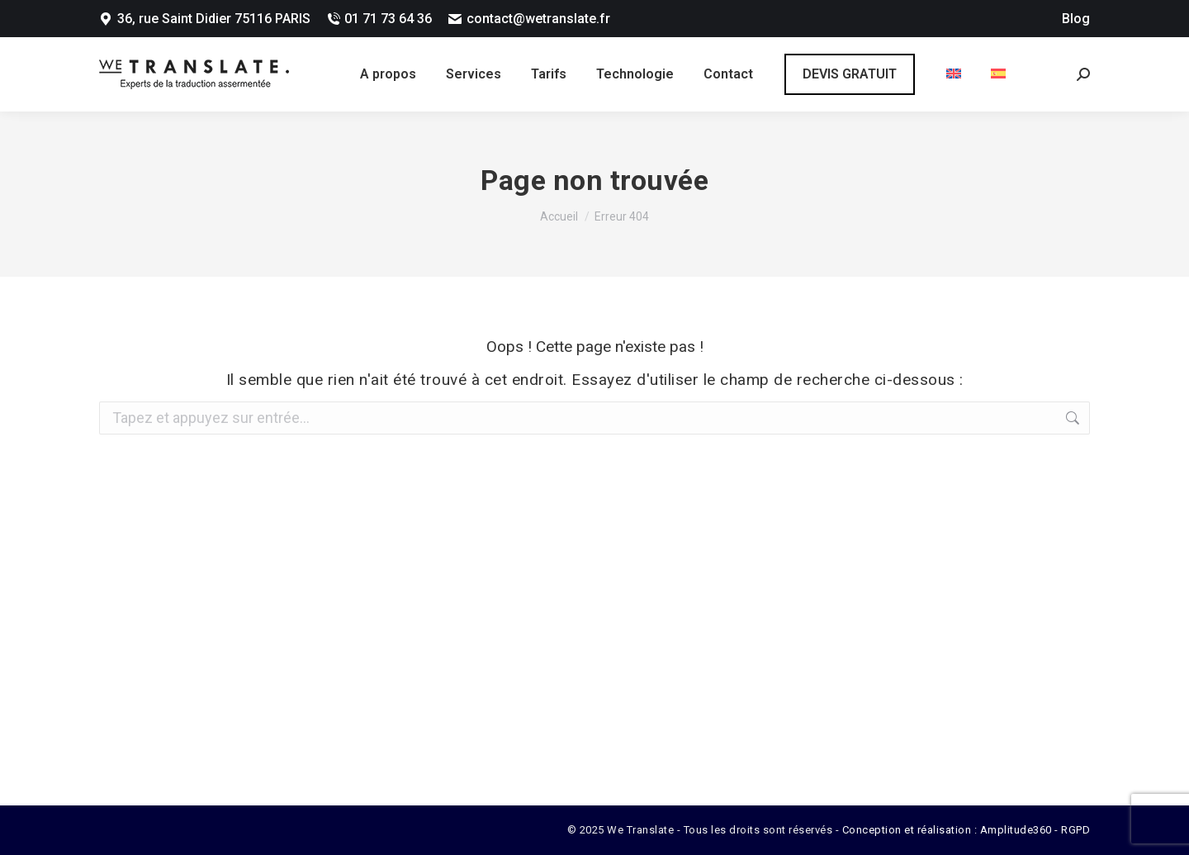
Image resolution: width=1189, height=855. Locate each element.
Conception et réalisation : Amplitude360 (947, 830)
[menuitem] (953, 74)
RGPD (1075, 830)
